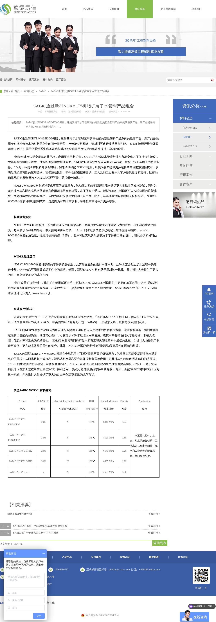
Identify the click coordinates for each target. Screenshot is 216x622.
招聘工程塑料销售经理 (19, 514)
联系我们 (197, 9)
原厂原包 (61, 79)
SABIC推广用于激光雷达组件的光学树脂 (35, 532)
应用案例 (114, 9)
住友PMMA (190, 127)
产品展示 (88, 9)
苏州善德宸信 (99, 111)
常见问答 (186, 165)
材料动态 (29, 91)
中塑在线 (49, 602)
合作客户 (186, 184)
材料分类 (48, 79)
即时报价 (21, 79)
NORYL (18, 543)
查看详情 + (154, 526)
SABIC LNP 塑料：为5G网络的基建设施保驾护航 (40, 526)
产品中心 (67, 557)
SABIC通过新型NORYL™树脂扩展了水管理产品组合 (80, 91)
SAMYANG (190, 146)
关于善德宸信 (168, 9)
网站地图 (154, 557)
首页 (64, 9)
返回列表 (159, 543)
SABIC (43, 91)
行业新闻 (186, 156)
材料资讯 (140, 9)
